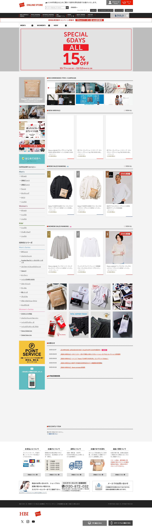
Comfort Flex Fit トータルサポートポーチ (32, 261)
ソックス (24, 202)
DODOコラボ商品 (26, 314)
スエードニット (25, 284)
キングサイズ (25, 305)
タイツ (23, 197)
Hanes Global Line (26, 331)
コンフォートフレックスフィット (31, 266)
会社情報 (41, 504)
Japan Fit (128, 10)
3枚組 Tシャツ (25, 180)
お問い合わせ (76, 504)
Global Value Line (26, 335)
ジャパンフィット (26, 256)
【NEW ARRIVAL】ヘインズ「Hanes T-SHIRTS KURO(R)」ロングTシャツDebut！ (84, 358)
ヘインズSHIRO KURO (28, 279)
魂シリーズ (24, 292)
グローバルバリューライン (29, 301)
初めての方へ (22, 504)
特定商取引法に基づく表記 (64, 504)
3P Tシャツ (24, 252)
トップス (24, 215)
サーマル (24, 288)
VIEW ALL (129, 110)
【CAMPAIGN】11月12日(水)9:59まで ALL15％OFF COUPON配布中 (80, 350)
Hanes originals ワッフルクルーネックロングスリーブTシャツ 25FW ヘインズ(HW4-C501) (119, 268)
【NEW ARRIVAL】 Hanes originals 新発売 (72, 367)
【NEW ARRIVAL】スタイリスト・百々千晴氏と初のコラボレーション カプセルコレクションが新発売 (90, 354)
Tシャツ (23, 189)
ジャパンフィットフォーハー (29, 318)
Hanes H (23, 271)
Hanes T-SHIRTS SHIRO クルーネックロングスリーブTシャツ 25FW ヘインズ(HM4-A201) (89, 208)
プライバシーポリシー (51, 504)
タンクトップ (25, 193)
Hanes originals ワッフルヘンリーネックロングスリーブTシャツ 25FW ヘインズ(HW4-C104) (60, 268)
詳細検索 (73, 7)
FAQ (37, 504)
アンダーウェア (25, 232)
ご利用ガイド (30, 504)
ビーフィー (118, 10)
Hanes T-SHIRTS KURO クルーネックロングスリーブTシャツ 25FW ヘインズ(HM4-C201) (60, 208)
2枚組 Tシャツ (25, 185)
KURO (92, 10)
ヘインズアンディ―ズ (27, 322)
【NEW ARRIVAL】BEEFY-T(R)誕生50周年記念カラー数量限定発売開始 (81, 363)
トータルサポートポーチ (105, 10)
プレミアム (24, 296)
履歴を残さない (53, 434)
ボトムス (24, 176)
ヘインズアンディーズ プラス (29, 326)
